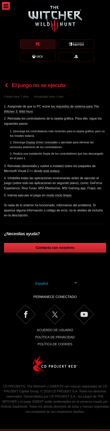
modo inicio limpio (58, 195)
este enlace (51, 171)
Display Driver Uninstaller (42, 142)
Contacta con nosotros (55, 248)
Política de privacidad (55, 337)
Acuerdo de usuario (55, 330)
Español (41, 283)
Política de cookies (55, 344)
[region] (55, 38)
